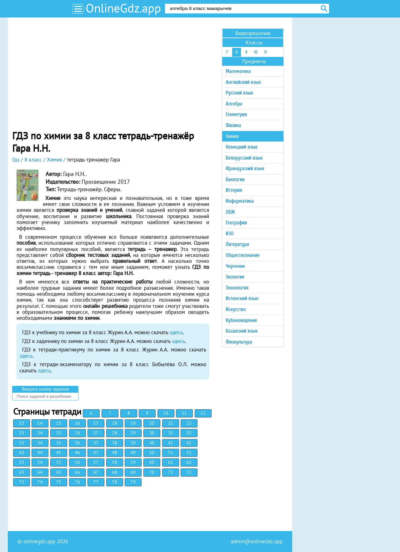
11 (184, 413)
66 (77, 472)
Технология (237, 288)
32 (189, 433)
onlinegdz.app (39, 541)
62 (189, 462)
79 (133, 482)
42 (189, 443)
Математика (238, 71)
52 (189, 452)
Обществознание (243, 255)
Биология (235, 179)
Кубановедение (241, 320)
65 (58, 472)
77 (95, 482)
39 (133, 443)
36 (77, 443)
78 (114, 482)
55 (58, 462)
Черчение (235, 266)
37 (95, 443)
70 (151, 472)
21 (170, 423)
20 (151, 423)
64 (40, 472)
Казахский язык (242, 331)
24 (40, 433)
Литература (237, 244)
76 (77, 482)
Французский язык (245, 168)
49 (133, 452)
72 (189, 472)
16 (77, 423)
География (236, 223)
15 (58, 423)
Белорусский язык (244, 158)
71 (170, 472)
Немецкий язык (242, 147)
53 (21, 462)
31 (170, 433)
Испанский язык (242, 298)
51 (170, 452)
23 (21, 433)
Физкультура (239, 342)
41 (170, 443)
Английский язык (243, 82)
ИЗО (229, 234)
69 (133, 472)
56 (77, 462)
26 (77, 433)
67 (95, 472)
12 (203, 413)
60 (151, 462)
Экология (235, 277)
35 (58, 443)
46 (77, 452)
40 (151, 443)
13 (21, 423)
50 (151, 452)
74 (40, 482)
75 (58, 482)
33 (21, 443)
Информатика (240, 201)
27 (95, 433)
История (234, 190)
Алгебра (234, 104)
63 (21, 472)
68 (114, 472)
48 (114, 452)
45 (58, 452)
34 (40, 443)
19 (133, 423)
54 (40, 462)
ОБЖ (230, 212)
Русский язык (239, 93)
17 (95, 423)
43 (21, 452)
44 (40, 452)
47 (95, 452)
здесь (176, 332)
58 (114, 462)
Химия (232, 136)
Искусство (236, 309)
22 (189, 423)
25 (58, 433)
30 (151, 433)
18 (114, 423)
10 (165, 413)
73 (21, 482)
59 (133, 462)
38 (114, 443)
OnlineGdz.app (123, 8)
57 (95, 462)
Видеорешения (252, 33)
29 (133, 433)
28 (114, 433)
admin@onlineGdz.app (256, 541)
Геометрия (236, 114)
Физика (233, 125)
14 (40, 423)
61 (170, 462)
